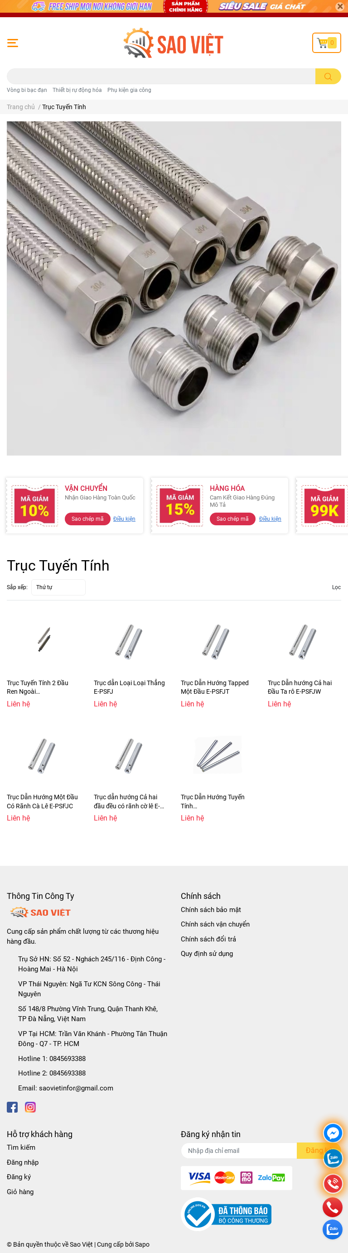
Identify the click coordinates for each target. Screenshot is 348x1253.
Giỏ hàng (20, 1192)
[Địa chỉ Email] (261, 1151)
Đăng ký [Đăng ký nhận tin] (319, 1150)
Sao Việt (81, 1244)
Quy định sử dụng (207, 954)
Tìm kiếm (21, 1147)
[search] (328, 76)
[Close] (339, 6)
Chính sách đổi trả (208, 939)
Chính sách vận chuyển (215, 924)
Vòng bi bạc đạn (27, 90)
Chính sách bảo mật (211, 910)
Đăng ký (19, 1177)
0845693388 (67, 1059)
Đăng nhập (23, 1162)
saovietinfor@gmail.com (76, 1088)
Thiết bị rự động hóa (77, 90)
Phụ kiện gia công (129, 90)
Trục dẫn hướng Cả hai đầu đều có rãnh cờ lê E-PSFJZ (127, 805)
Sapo (142, 1244)
